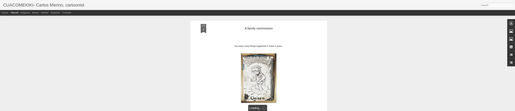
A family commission (259, 28)
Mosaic (35, 12)
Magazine (25, 12)
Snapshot (55, 12)
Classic (5, 12)
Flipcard (14, 12)
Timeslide (66, 12)
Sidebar (45, 12)
